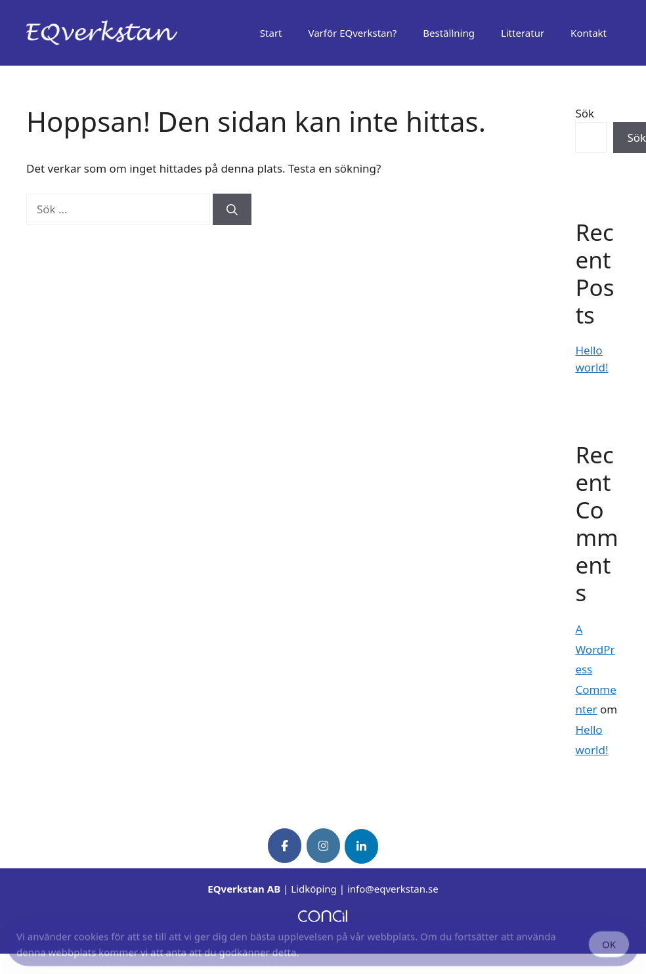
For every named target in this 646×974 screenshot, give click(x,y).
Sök (584, 113)
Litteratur (522, 32)
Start (271, 32)
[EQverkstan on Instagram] (323, 845)
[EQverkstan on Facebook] (284, 845)
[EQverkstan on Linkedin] (361, 846)
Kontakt (589, 32)
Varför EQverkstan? (353, 32)
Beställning (449, 32)
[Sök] (232, 209)
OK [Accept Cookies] (609, 945)
